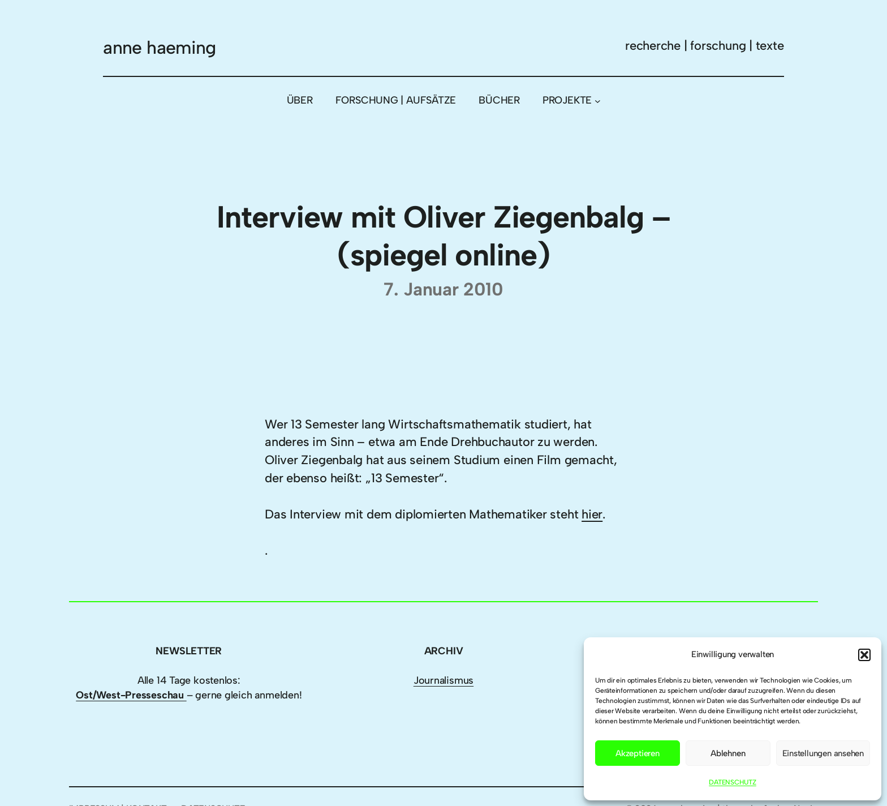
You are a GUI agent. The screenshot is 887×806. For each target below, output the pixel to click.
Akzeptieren (637, 753)
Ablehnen (728, 753)
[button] (864, 655)
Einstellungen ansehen (823, 753)
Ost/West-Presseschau (131, 695)
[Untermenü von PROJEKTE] (598, 100)
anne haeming (159, 47)
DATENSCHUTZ (732, 782)
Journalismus (443, 680)
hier (592, 514)
